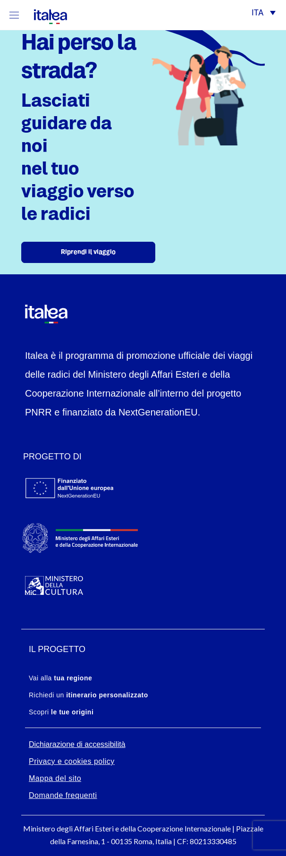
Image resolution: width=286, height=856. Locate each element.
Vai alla (60, 678)
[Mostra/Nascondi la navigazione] (14, 15)
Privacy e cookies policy (72, 761)
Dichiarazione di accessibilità (77, 744)
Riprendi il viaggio (88, 252)
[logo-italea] (45, 15)
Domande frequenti (63, 795)
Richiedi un (88, 695)
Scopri (61, 712)
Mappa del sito (55, 778)
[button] (263, 14)
